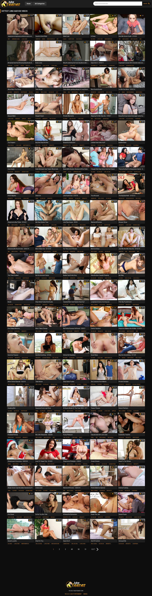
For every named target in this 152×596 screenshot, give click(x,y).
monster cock (130, 65)
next (94, 549)
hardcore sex (137, 517)
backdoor (121, 198)
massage (17, 118)
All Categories (40, 4)
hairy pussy (71, 39)
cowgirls (83, 331)
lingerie (100, 410)
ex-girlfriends (101, 145)
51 (86, 549)
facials (31, 92)
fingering (110, 145)
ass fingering (103, 65)
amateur (38, 39)
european (38, 65)
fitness (85, 384)
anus (123, 92)
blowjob (51, 92)
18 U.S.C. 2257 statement (73, 594)
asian (43, 39)
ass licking (44, 92)
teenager (137, 118)
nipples (24, 118)
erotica (28, 65)
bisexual (10, 65)
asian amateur (51, 39)
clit (57, 92)
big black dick (130, 198)
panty (29, 118)
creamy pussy (25, 171)
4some (65, 198)
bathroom (105, 118)
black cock (137, 171)
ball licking (122, 171)
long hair (24, 39)
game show (66, 543)
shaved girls (136, 224)
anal (64, 92)
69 (119, 92)
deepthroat (24, 92)
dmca (85, 594)
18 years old (94, 65)
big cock (82, 92)
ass (57, 39)
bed (9, 39)
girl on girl (46, 65)
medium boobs (27, 517)
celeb (22, 65)
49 (72, 549)
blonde (93, 39)
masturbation (108, 39)
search (145, 3)
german (65, 65)
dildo (64, 39)
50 (79, 549)
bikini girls (11, 437)
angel (37, 92)
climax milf (112, 65)
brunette (16, 92)
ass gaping (22, 224)
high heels (79, 39)
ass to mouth (134, 39)
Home (29, 4)
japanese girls (16, 39)
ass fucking (125, 39)
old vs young (129, 118)
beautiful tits (66, 145)
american (93, 198)
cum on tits (101, 92)
